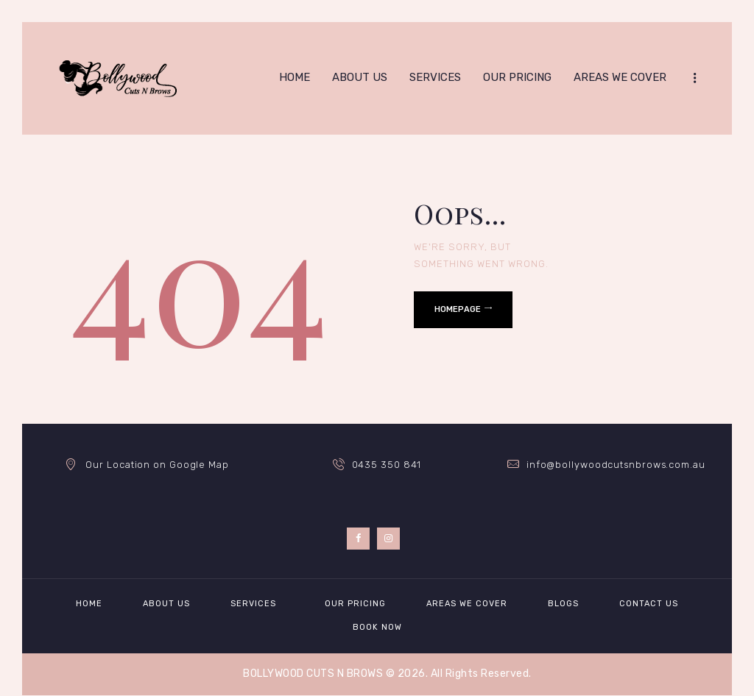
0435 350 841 (387, 464)
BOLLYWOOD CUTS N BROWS (313, 673)
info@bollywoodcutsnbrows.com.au (616, 464)
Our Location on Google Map (156, 464)
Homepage (457, 309)
